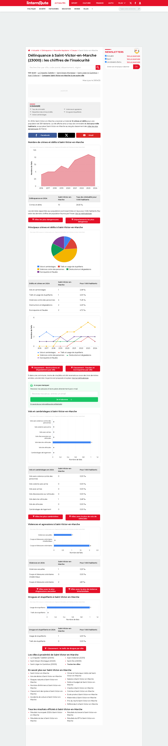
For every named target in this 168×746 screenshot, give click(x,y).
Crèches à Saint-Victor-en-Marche (80, 691)
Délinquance (47, 50)
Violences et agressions (74, 109)
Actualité (35, 50)
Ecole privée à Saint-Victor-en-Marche (82, 694)
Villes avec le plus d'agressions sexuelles (45, 590)
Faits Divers (53, 9)
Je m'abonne (62, 399)
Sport (74, 3)
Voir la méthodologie (83, 214)
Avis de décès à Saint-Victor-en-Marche (46, 676)
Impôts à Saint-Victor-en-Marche (80, 688)
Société (42, 9)
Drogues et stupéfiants (73, 112)
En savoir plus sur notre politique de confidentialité (46, 404)
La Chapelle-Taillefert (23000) (42, 658)
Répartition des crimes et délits (42, 112)
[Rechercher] (129, 9)
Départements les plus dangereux (84, 220)
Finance (99, 3)
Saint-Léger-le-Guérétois (87, 73)
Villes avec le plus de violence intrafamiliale (84, 590)
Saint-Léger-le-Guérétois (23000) (43, 664)
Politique (31, 9)
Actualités (60, 3)
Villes (85, 9)
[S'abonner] (122, 66)
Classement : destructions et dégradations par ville (47, 369)
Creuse (74, 50)
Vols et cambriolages (39, 115)
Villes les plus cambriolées (46, 516)
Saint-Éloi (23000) (74, 661)
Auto (110, 3)
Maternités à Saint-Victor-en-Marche (81, 698)
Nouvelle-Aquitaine (61, 50)
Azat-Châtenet (34, 75)
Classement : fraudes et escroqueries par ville (84, 369)
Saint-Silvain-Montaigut (66, 73)
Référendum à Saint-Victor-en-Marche (82, 704)
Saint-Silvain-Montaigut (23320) (42, 661)
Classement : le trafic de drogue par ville (66, 648)
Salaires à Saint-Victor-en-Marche (80, 679)
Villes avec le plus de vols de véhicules (84, 517)
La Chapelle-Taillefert (46, 73)
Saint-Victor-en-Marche (39, 673)
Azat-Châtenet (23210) (76, 658)
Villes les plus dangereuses (47, 219)
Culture (87, 3)
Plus (122, 3)
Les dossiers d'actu (113, 62)
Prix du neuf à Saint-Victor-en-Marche (82, 701)
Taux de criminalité (38, 109)
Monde (77, 9)
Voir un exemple (133, 56)
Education (66, 9)
